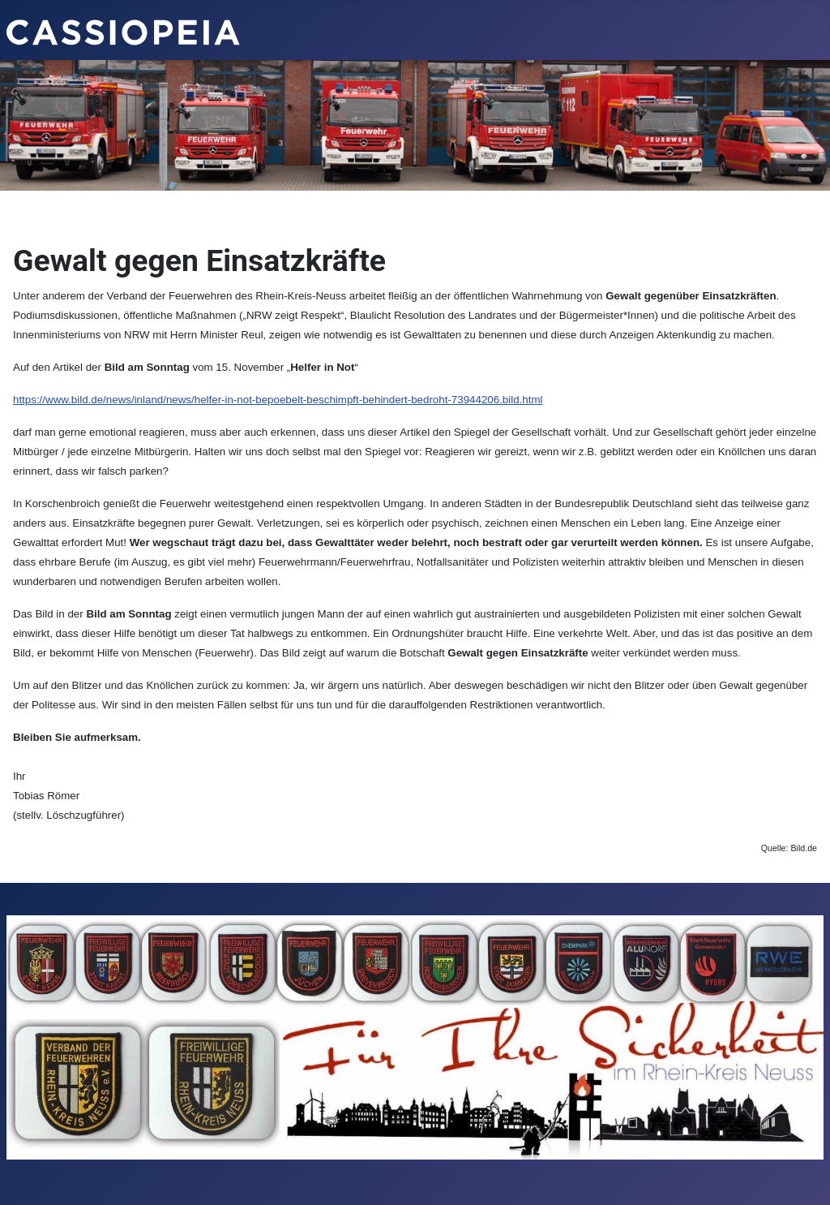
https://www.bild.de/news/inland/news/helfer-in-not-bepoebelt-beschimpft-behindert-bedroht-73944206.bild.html (277, 400)
